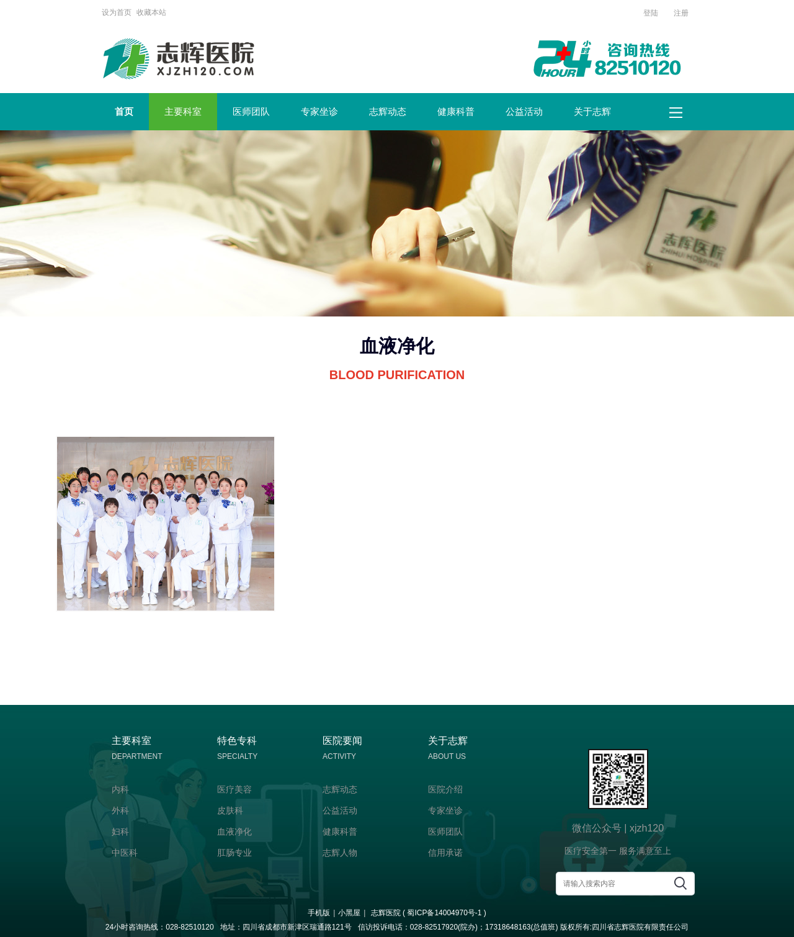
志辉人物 (340, 853)
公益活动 (524, 111)
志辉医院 (386, 912)
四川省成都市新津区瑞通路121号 (297, 927)
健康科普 (456, 111)
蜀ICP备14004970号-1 (444, 912)
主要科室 (183, 111)
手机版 (319, 912)
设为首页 (117, 12)
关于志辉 (592, 111)
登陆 (650, 13)
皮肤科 (230, 810)
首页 (124, 111)
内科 (120, 789)
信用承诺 (445, 853)
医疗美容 (234, 789)
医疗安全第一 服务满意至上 (617, 851)
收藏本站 (151, 12)
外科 (120, 810)
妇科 (120, 831)
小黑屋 (349, 912)
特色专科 (263, 749)
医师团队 (251, 111)
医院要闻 (369, 749)
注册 (681, 13)
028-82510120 (189, 927)
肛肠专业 (234, 853)
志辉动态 (387, 111)
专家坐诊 (319, 111)
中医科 (125, 853)
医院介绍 (445, 789)
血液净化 (234, 831)
